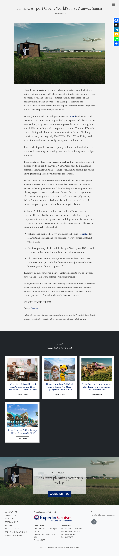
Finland (72, 116)
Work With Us (59, 494)
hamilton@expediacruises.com (103, 515)
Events (8, 525)
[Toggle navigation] (113, 4)
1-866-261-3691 (70, 534)
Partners (10, 519)
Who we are (11, 512)
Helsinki (83, 233)
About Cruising (12, 529)
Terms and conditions (16, 532)
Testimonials (11, 522)
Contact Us (10, 515)
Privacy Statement (14, 536)
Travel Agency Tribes (72, 547)
